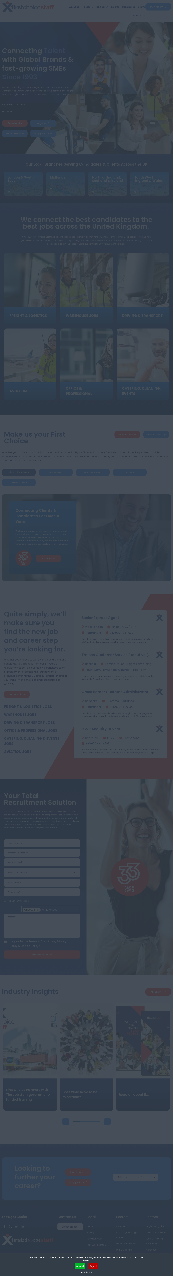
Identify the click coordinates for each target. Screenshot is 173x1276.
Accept (80, 1266)
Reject (93, 1266)
